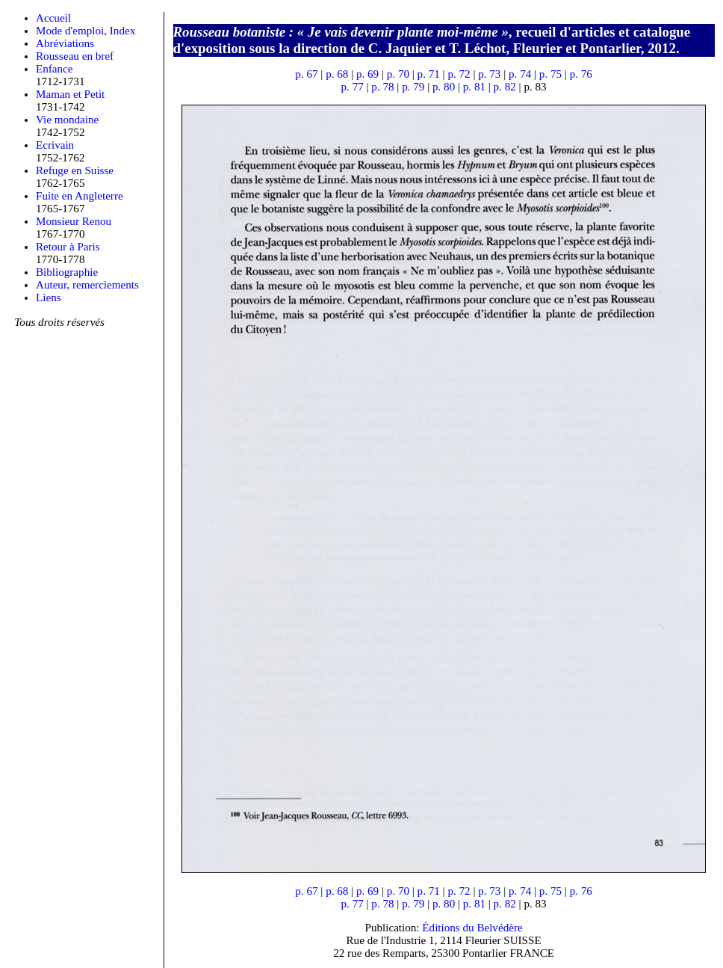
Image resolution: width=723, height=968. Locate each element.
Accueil (53, 18)
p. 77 (352, 87)
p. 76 (581, 74)
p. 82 (505, 87)
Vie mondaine (67, 120)
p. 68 (337, 74)
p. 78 (382, 87)
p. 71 (429, 74)
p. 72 (458, 74)
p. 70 (398, 74)
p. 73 (489, 74)
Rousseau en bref (75, 56)
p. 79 (413, 87)
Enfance (54, 69)
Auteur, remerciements (87, 285)
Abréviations (65, 43)
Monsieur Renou (73, 221)
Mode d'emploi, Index (85, 31)
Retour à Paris (68, 247)
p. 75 (550, 74)
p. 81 (474, 87)
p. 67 (306, 74)
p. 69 (367, 74)
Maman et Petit (70, 94)
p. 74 (520, 74)
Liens (48, 297)
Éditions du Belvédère (472, 928)
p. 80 (443, 87)
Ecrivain (55, 145)
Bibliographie (67, 272)
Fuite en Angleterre (79, 196)
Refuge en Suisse (75, 170)
